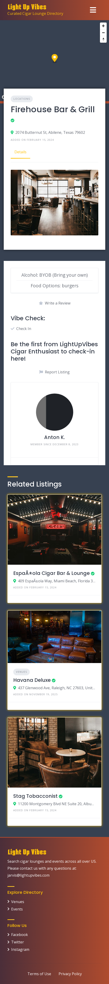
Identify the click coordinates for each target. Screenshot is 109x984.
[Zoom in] (103, 25)
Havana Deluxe (32, 680)
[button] (55, 59)
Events (17, 909)
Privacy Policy (70, 973)
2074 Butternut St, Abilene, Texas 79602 (50, 132)
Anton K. (54, 437)
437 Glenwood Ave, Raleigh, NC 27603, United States (57, 687)
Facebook (19, 934)
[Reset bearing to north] (103, 39)
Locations (21, 98)
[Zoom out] (103, 32)
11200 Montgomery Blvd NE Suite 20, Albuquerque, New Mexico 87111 (57, 803)
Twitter (17, 942)
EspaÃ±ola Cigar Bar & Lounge (51, 573)
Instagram (20, 949)
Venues (21, 671)
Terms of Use (39, 973)
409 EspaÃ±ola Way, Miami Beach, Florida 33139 (57, 580)
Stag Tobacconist (35, 796)
